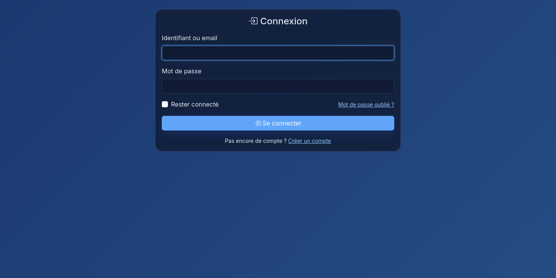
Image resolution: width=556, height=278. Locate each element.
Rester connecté (195, 104)
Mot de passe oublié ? (366, 104)
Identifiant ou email (189, 38)
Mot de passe (182, 71)
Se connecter (277, 123)
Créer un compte (309, 140)
